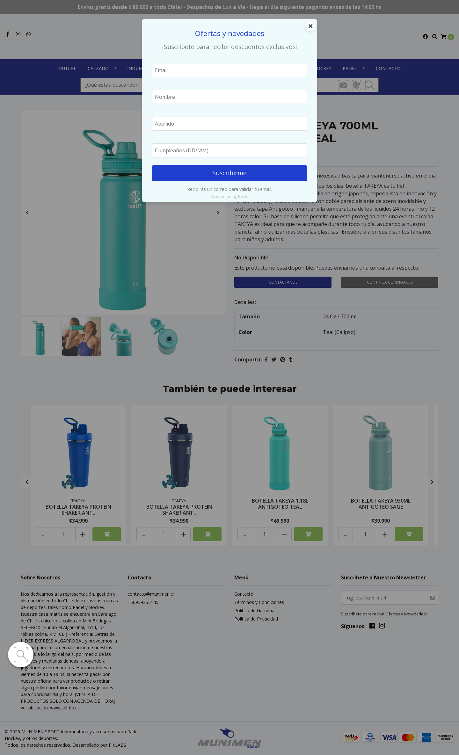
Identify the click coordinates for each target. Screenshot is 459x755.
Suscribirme (229, 173)
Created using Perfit (229, 196)
